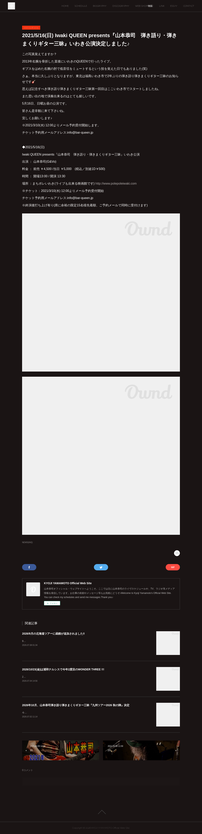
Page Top (101, 812)
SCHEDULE (81, 6)
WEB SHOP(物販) (144, 6)
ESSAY (173, 6)
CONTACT (188, 6)
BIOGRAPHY (100, 6)
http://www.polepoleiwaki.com (116, 183)
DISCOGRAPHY (120, 6)
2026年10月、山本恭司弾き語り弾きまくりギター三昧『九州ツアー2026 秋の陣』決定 (75, 705)
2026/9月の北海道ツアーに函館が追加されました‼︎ (53, 633)
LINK (161, 6)
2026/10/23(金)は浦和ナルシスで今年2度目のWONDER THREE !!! (63, 669)
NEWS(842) (27, 542)
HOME (65, 6)
